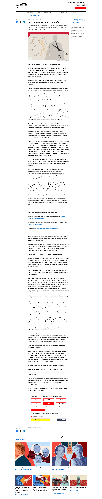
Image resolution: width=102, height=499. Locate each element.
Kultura (39, 13)
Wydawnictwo (64, 13)
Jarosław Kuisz (61, 470)
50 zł (36, 404)
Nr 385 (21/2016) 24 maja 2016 (35, 19)
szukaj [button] (74, 13)
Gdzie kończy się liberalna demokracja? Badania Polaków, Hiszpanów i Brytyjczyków (23, 491)
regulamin (40, 416)
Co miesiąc (38, 410)
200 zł (48, 400)
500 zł (36, 400)
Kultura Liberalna (24, 5)
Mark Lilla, (54, 470)
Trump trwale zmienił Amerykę (61, 467)
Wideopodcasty (47, 13)
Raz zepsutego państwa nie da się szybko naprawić (30, 467)
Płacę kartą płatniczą (40, 420)
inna (61, 404)
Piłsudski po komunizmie (78, 488)
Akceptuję (38, 416)
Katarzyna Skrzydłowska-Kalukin (23, 470)
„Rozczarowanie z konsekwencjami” (47, 229)
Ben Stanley (36, 494)
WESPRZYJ (81, 8)
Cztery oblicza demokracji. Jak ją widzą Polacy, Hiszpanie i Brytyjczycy (41, 490)
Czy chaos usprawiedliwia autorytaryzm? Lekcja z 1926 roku (59, 490)
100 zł (61, 400)
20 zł (48, 404)
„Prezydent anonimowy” (35, 225)
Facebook (17, 22)
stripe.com (61, 420)
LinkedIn (24, 22)
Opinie (56, 13)
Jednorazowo (55, 410)
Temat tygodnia (29, 13)
